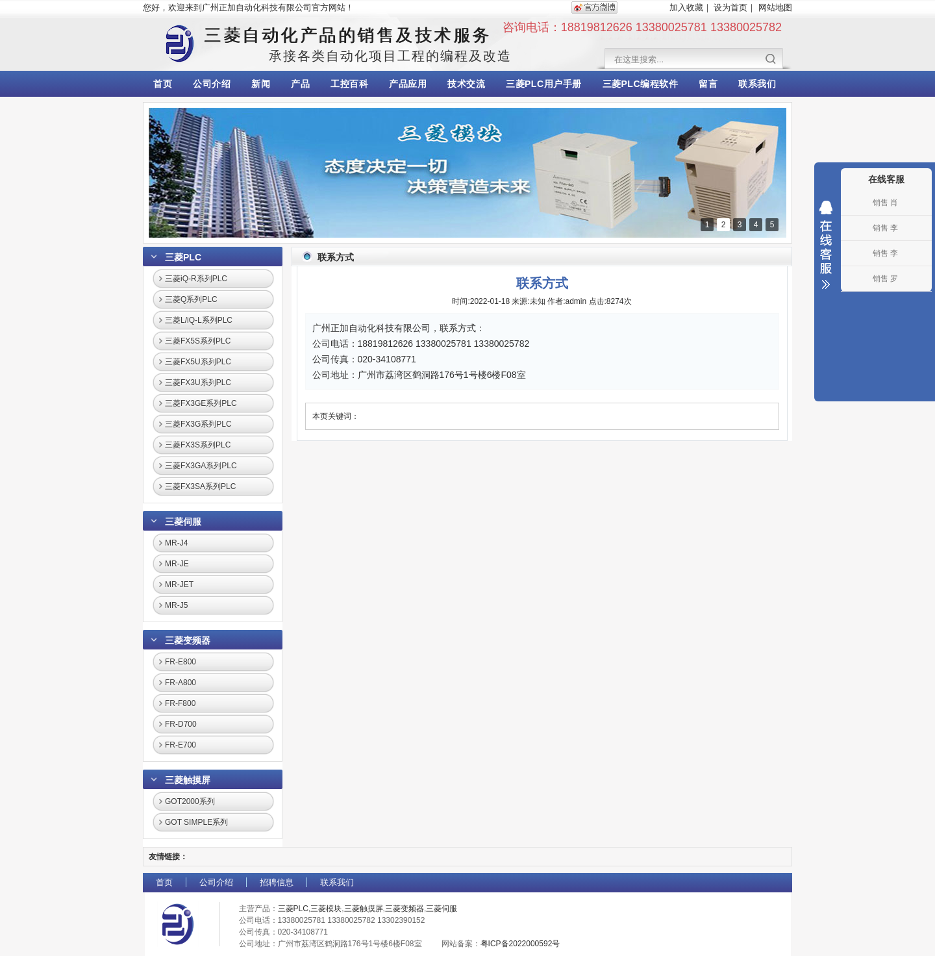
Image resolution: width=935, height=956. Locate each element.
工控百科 (349, 84)
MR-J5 (176, 605)
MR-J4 (176, 542)
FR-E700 (180, 744)
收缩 (826, 244)
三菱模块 (326, 908)
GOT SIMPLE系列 (196, 822)
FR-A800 (180, 682)
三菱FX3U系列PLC (198, 382)
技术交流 (466, 84)
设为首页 (730, 7)
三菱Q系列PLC (191, 299)
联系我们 (757, 84)
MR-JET (179, 584)
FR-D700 (181, 724)
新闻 (260, 84)
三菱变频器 (187, 640)
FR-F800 (180, 703)
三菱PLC (183, 257)
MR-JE (177, 563)
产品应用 (408, 84)
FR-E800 (180, 661)
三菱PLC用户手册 (544, 84)
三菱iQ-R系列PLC (196, 278)
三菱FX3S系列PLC (198, 444)
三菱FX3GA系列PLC (201, 465)
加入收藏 (686, 7)
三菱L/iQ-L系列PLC (198, 320)
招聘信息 (276, 882)
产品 (300, 84)
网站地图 (775, 7)
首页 (162, 84)
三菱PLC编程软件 (641, 84)
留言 (708, 84)
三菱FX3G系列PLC (198, 424)
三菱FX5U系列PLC (198, 361)
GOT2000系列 (190, 801)
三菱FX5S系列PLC (198, 341)
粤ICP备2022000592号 (520, 943)
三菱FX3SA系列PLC (200, 486)
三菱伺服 (183, 521)
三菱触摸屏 (187, 780)
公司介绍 (212, 84)
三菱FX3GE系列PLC (201, 403)
